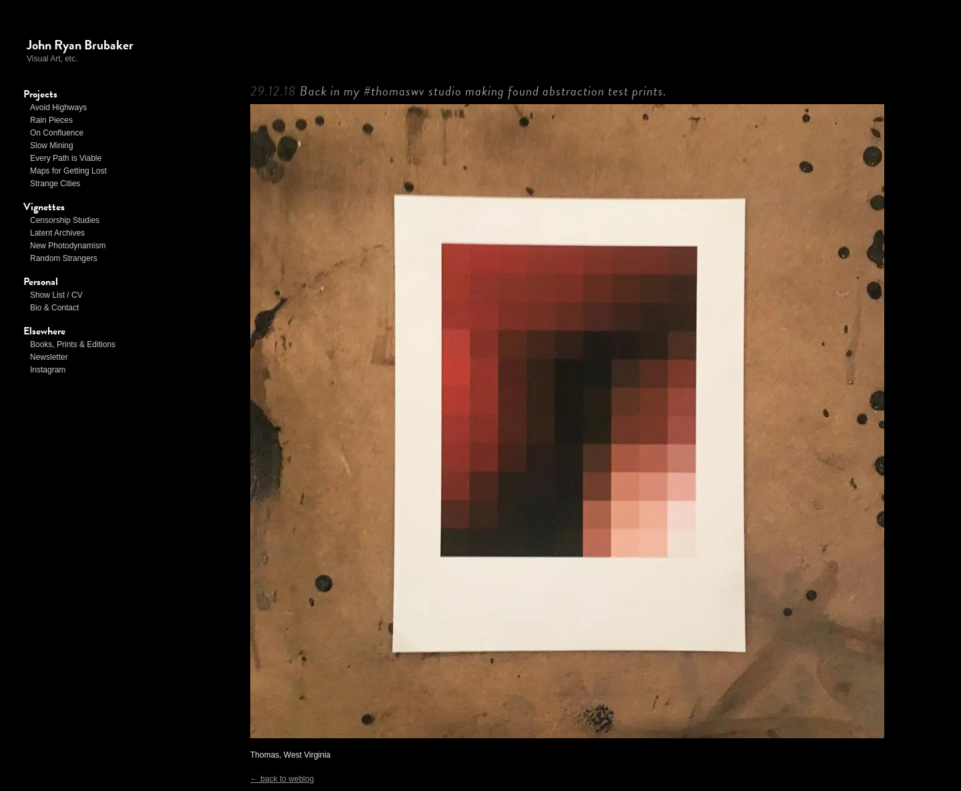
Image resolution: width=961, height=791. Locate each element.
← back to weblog (282, 779)
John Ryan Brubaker (80, 45)
